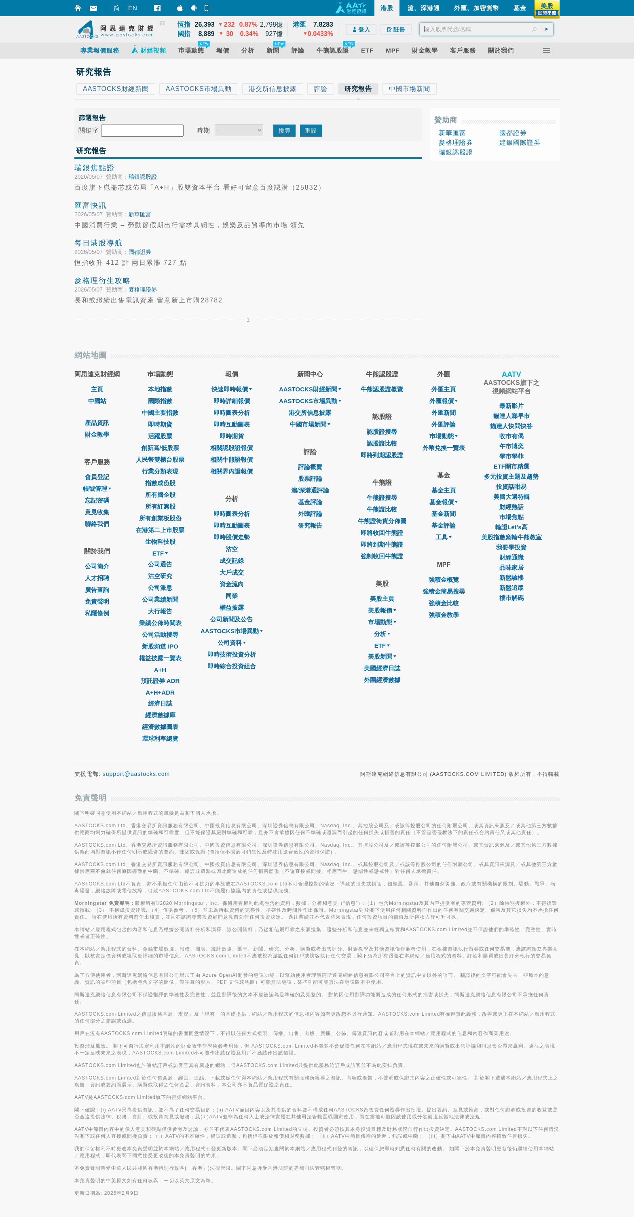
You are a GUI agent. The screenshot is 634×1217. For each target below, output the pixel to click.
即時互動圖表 (231, 424)
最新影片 (511, 405)
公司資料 (232, 642)
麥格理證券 (143, 289)
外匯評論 (310, 513)
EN (132, 7)
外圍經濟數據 (382, 679)
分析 (382, 633)
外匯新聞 (443, 412)
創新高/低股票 (160, 447)
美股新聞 (382, 656)
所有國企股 (160, 494)
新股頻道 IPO (160, 646)
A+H (160, 669)
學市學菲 (511, 456)
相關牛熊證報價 (231, 459)
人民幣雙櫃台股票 (160, 459)
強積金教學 (444, 614)
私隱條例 (97, 613)
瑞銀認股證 (143, 176)
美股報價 (382, 610)
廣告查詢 (97, 589)
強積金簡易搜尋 (444, 591)
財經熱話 (511, 506)
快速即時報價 (231, 389)
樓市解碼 (511, 597)
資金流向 (232, 584)
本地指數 (160, 389)
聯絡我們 (97, 523)
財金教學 (97, 434)
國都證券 (140, 252)
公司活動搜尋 (160, 634)
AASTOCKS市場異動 (232, 631)
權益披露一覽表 (160, 658)
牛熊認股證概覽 (382, 389)
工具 (443, 537)
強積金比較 (444, 603)
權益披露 (232, 607)
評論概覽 (310, 466)
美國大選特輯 (511, 496)
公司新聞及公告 (231, 619)
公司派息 (160, 587)
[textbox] (486, 29)
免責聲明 (97, 601)
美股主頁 (382, 598)
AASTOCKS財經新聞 (310, 389)
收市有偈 (511, 436)
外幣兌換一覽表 (444, 447)
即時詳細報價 (231, 400)
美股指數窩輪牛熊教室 (511, 537)
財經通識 (511, 557)
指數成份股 (160, 483)
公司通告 (160, 564)
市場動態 (382, 622)
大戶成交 (232, 572)
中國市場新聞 (310, 424)
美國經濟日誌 (382, 668)
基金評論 (310, 502)
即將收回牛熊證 (382, 532)
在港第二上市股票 (160, 529)
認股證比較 (382, 443)
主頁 (97, 389)
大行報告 (160, 611)
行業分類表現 (160, 471)
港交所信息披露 (310, 412)
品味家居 (511, 567)
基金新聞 (443, 513)
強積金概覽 (444, 579)
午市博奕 (511, 446)
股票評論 (310, 478)
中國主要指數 (160, 412)
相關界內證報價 (231, 471)
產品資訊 (97, 422)
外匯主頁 (443, 389)
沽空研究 (160, 576)
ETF (160, 553)
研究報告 (310, 525)
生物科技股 (160, 541)
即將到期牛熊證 (382, 544)
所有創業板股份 (160, 518)
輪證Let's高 (511, 527)
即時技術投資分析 (231, 654)
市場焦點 (511, 516)
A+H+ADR (160, 692)
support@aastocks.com (136, 774)
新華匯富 (140, 214)
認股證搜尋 (382, 431)
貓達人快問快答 (511, 426)
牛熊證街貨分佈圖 (382, 521)
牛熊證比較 (382, 509)
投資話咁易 (511, 486)
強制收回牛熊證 (382, 556)
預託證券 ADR (160, 680)
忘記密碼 (97, 500)
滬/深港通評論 (310, 490)
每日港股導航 (98, 243)
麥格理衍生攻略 (102, 281)
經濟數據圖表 (160, 726)
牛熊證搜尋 (382, 497)
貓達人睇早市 (511, 415)
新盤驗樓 (511, 577)
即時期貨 (160, 424)
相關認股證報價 (231, 447)
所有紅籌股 (160, 506)
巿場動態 (443, 436)
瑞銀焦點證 (94, 168)
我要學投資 (511, 547)
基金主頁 (443, 490)
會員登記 (97, 476)
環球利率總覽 (160, 738)
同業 (232, 595)
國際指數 (160, 400)
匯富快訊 (90, 205)
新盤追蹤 (511, 587)
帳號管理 (97, 488)
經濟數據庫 (160, 715)
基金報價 (443, 502)
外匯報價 (443, 400)
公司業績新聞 (160, 599)
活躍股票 (160, 436)
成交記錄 (232, 560)
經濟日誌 (160, 703)
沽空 (232, 548)
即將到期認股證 (382, 455)
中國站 (97, 400)
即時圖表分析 (231, 412)
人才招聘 (97, 578)
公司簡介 (97, 566)
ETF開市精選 (511, 466)
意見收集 (97, 512)
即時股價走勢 (231, 537)
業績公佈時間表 (160, 622)
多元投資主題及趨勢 (511, 476)
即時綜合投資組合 (231, 666)
